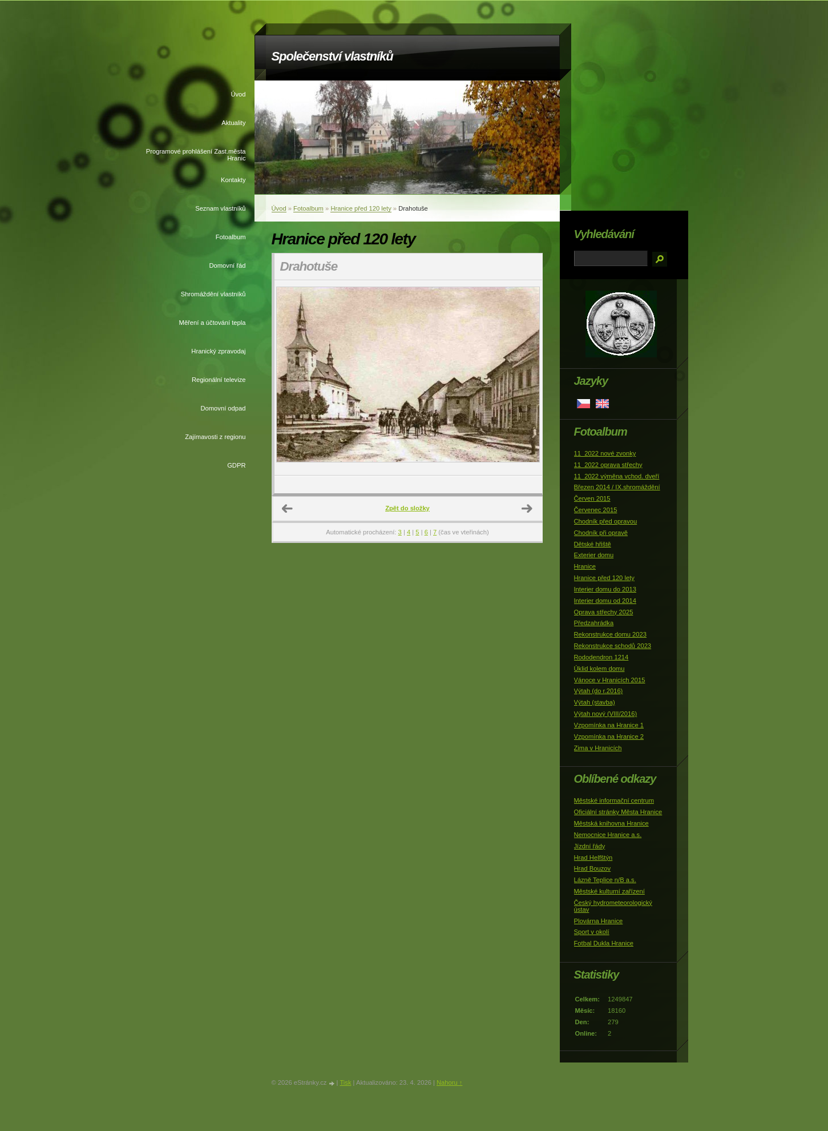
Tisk (345, 1082)
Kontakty (233, 179)
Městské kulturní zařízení (609, 891)
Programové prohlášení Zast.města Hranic (196, 155)
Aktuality (233, 122)
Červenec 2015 (595, 509)
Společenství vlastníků (332, 56)
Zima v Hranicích (598, 747)
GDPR (236, 465)
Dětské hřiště (592, 544)
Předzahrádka (594, 622)
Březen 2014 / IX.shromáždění (617, 487)
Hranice (585, 566)
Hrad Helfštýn (593, 857)
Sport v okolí (591, 931)
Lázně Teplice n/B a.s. (605, 879)
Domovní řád (227, 265)
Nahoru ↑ (449, 1082)
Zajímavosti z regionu (215, 436)
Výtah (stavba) (594, 702)
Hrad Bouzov (592, 868)
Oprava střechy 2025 (603, 612)
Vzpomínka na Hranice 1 (609, 725)
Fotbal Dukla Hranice (603, 943)
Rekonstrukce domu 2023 (610, 634)
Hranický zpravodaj (218, 351)
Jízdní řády (589, 846)
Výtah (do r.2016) (598, 690)
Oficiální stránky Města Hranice (618, 811)
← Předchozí (287, 508)
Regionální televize (219, 379)
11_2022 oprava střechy (608, 464)
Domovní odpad (223, 408)
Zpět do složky (407, 508)
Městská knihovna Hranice (611, 823)
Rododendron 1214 (601, 657)
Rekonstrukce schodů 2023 (613, 645)
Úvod (238, 94)
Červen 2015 (592, 498)
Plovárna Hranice (598, 920)
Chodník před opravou (605, 521)
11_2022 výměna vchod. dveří (617, 476)
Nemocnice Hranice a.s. (608, 834)
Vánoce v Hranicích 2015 (609, 680)
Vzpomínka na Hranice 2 (609, 736)
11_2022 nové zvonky (605, 453)
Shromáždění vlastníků (213, 294)
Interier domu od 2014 (605, 600)
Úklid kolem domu (599, 668)
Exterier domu (594, 555)
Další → (527, 508)
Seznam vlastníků (220, 208)
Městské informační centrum (614, 800)
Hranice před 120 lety (360, 208)
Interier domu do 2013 (605, 589)
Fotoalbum (231, 237)
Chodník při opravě (601, 532)
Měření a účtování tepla (212, 322)
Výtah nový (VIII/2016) (605, 713)
